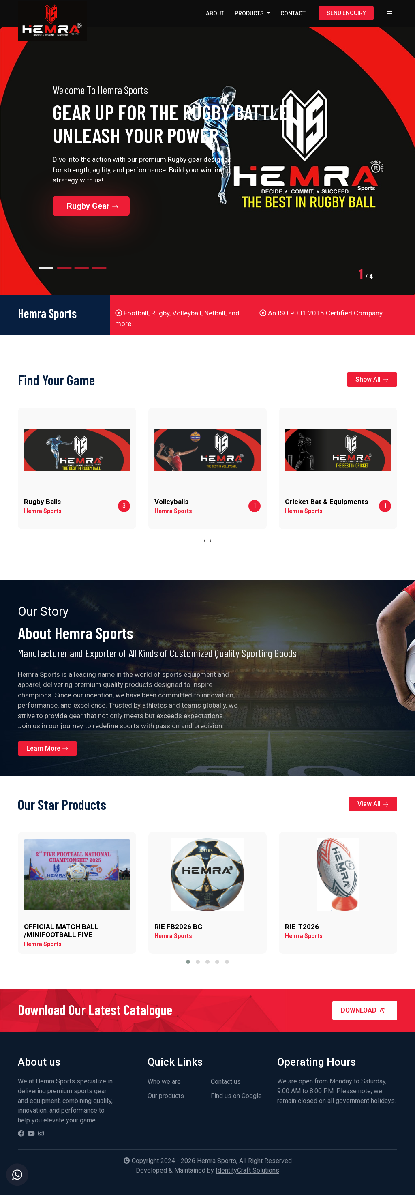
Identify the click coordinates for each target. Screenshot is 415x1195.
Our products (166, 1096)
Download (365, 1010)
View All (373, 804)
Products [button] (250, 13)
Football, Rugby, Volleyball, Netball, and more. (177, 318)
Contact (293, 13)
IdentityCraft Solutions (247, 1170)
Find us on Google (236, 1096)
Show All (372, 379)
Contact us (226, 1082)
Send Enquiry (346, 13)
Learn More (47, 748)
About (215, 13)
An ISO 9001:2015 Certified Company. (321, 313)
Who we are (164, 1082)
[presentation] (204, 540)
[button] (188, 962)
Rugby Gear (92, 206)
